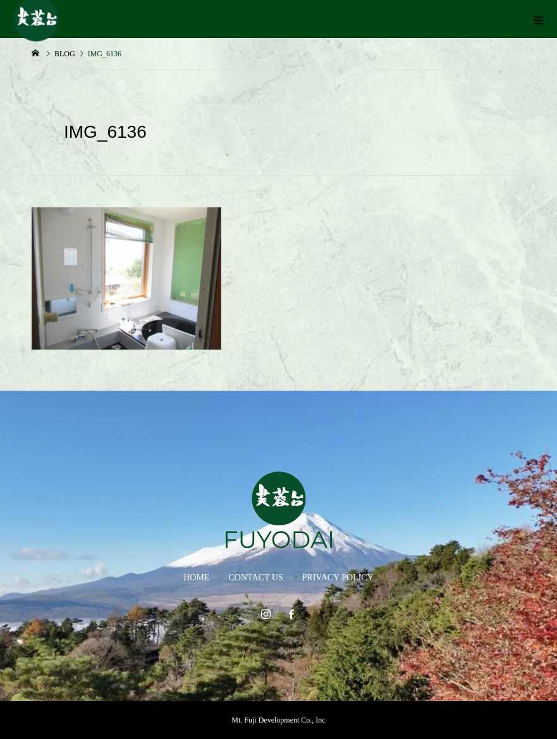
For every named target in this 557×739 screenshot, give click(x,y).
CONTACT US (255, 577)
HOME (196, 577)
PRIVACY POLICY (338, 577)
